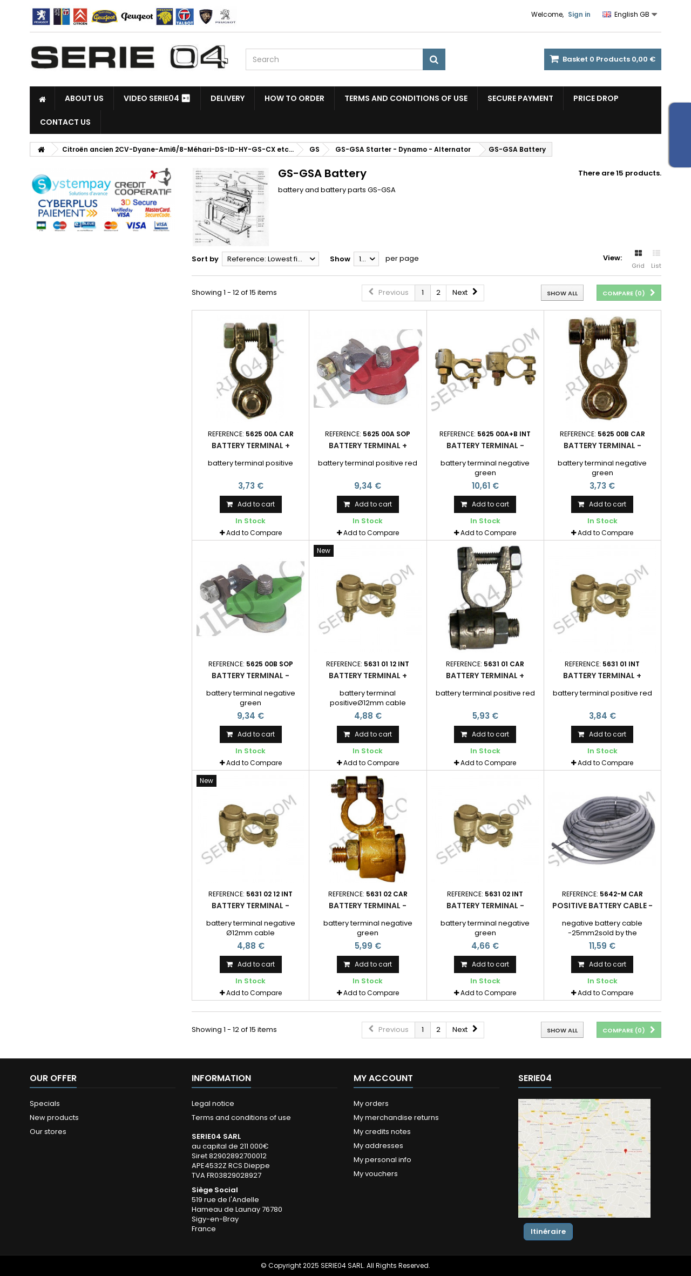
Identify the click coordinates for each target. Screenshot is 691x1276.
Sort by (205, 259)
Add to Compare (254, 532)
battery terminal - (485, 445)
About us (84, 98)
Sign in (579, 14)
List (656, 259)
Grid (638, 259)
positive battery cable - (602, 905)
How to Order (294, 98)
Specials (45, 1103)
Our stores (48, 1131)
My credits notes (382, 1131)
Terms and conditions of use (406, 98)
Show (340, 259)
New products (54, 1117)
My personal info (382, 1160)
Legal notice (213, 1103)
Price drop (596, 98)
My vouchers (376, 1174)
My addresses (378, 1145)
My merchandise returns (396, 1117)
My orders (371, 1103)
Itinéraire (548, 1231)
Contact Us (65, 122)
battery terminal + (251, 445)
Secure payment (520, 98)
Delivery (228, 98)
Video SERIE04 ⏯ (157, 98)
